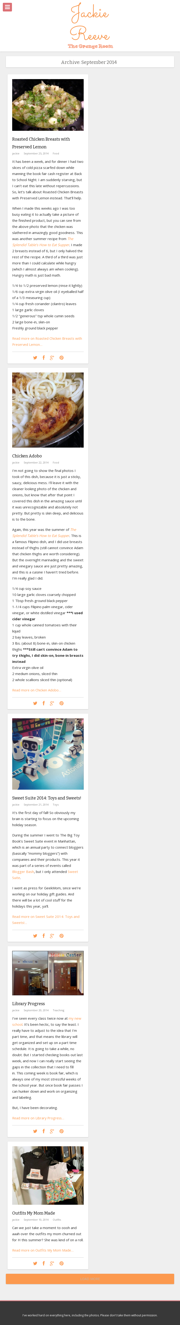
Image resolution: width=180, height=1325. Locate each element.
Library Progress (28, 1003)
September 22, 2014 (36, 462)
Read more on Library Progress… (39, 1117)
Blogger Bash (23, 871)
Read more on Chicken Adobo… (37, 689)
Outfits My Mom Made (33, 1213)
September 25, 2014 (36, 153)
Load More (90, 1279)
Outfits (57, 1219)
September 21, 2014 (36, 804)
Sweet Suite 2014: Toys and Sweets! (46, 798)
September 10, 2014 (36, 1219)
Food (56, 153)
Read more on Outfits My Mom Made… (43, 1250)
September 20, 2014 (36, 1010)
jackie (15, 153)
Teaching (58, 1010)
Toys (56, 804)
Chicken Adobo (27, 456)
